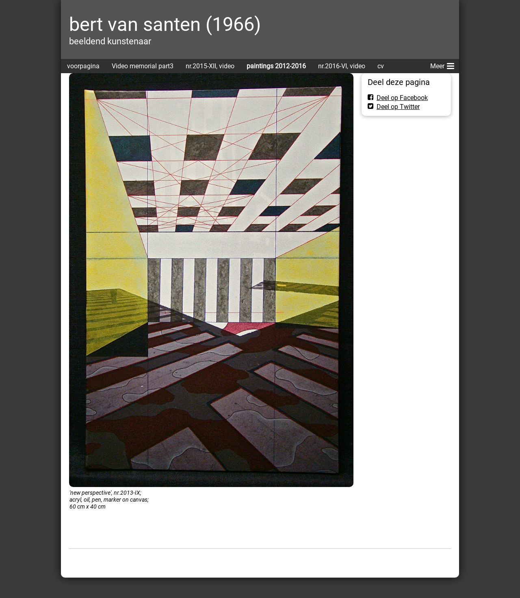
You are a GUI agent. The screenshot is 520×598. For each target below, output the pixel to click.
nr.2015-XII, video (210, 66)
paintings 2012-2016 (276, 66)
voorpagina (83, 66)
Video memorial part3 (142, 66)
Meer (442, 64)
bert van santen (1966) (165, 24)
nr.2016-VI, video (341, 66)
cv (380, 66)
